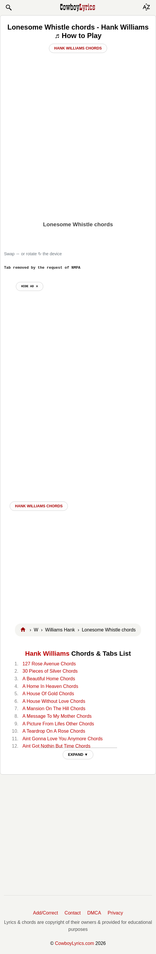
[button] (8, 7)
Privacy (115, 912)
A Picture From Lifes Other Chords (58, 723)
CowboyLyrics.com (74, 943)
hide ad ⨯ (29, 286)
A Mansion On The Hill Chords (54, 708)
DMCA (94, 912)
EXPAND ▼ (78, 754)
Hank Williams (47, 653)
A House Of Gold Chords (48, 693)
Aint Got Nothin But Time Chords (56, 746)
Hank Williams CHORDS (39, 506)
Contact (73, 912)
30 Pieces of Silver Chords (50, 671)
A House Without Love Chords (54, 701)
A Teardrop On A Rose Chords (54, 731)
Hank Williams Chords (78, 48)
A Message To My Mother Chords (57, 716)
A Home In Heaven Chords (50, 686)
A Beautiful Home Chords (49, 678)
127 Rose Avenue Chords (49, 663)
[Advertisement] (78, 172)
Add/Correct (45, 912)
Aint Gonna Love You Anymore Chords (63, 738)
